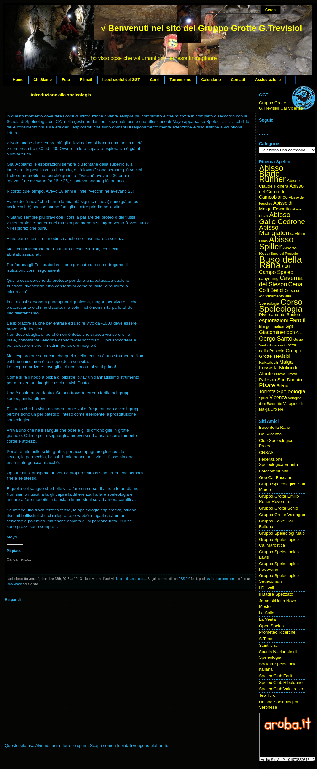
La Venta (267, 619)
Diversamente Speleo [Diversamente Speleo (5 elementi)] (279, 314)
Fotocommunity (273, 471)
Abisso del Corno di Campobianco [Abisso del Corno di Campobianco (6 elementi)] (281, 191)
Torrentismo (180, 80)
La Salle (266, 612)
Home (18, 80)
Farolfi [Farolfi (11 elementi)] (297, 320)
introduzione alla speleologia (61, 94)
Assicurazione (268, 80)
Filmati (86, 80)
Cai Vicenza (270, 434)
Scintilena (268, 645)
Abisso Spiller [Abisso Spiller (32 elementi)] (276, 243)
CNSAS (266, 452)
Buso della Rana (274, 427)
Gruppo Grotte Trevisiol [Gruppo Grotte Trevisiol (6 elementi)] (280, 353)
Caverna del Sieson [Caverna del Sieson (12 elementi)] (281, 281)
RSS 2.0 (184, 579)
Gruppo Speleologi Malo (282, 533)
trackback (15, 584)
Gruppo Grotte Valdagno (282, 514)
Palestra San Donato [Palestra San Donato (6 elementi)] (280, 379)
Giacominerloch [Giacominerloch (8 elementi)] (277, 332)
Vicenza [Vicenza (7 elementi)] (278, 397)
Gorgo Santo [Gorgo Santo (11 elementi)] (275, 338)
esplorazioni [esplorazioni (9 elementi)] (273, 320)
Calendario (211, 80)
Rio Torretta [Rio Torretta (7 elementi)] (273, 388)
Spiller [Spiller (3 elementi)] (263, 398)
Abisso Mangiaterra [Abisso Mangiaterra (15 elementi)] (276, 230)
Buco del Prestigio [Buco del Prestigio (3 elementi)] (284, 253)
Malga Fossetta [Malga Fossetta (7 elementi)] (276, 365)
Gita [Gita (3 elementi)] (299, 333)
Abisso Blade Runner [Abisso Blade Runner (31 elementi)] (272, 173)
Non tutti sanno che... (131, 579)
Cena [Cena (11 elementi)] (295, 284)
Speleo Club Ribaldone (281, 682)
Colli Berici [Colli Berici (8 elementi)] (271, 290)
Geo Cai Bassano (276, 477)
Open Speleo (271, 626)
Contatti (238, 80)
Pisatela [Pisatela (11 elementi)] (269, 385)
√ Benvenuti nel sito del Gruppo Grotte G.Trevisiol (201, 28)
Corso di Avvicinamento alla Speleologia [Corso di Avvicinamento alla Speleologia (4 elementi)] (279, 296)
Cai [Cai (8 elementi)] (286, 267)
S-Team (266, 638)
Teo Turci (267, 695)
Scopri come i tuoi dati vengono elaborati (128, 745)
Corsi (155, 80)
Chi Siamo (42, 80)
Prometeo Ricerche (277, 632)
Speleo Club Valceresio (281, 688)
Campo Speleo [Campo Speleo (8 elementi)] (276, 272)
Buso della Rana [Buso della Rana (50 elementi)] (280, 262)
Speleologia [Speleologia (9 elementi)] (291, 391)
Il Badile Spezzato (276, 594)
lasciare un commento (221, 579)
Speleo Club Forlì (275, 676)
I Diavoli (266, 588)
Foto (66, 80)
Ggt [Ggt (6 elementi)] (289, 326)
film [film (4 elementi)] (262, 327)
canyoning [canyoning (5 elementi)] (268, 278)
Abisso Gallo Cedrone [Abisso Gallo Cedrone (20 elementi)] (282, 218)
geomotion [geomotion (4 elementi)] (275, 327)
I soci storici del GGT (121, 80)
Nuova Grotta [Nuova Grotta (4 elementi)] (285, 374)
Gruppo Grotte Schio (278, 508)
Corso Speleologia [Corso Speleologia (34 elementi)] (281, 305)
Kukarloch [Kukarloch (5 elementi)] (268, 362)
